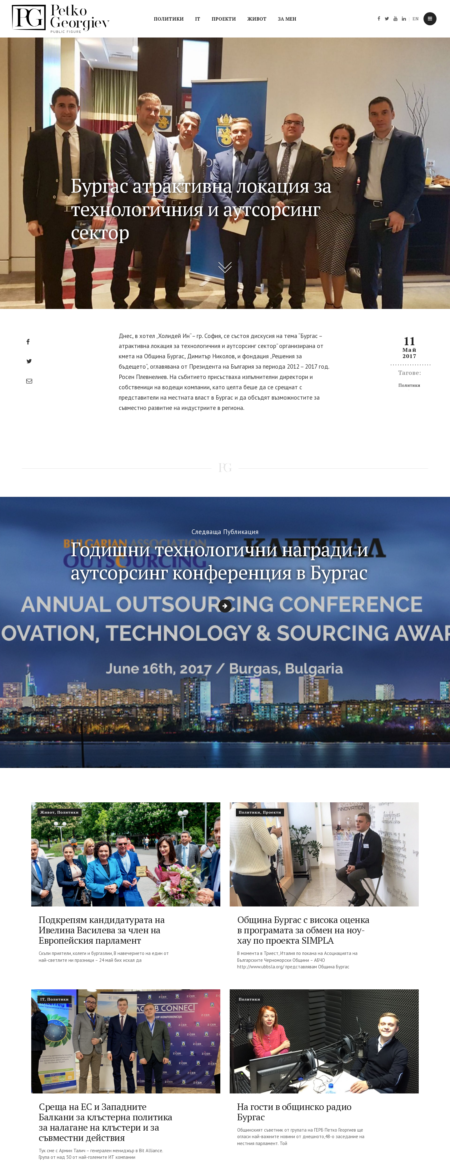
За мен (287, 19)
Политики (169, 19)
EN (415, 19)
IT (197, 19)
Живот (257, 19)
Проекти (224, 19)
